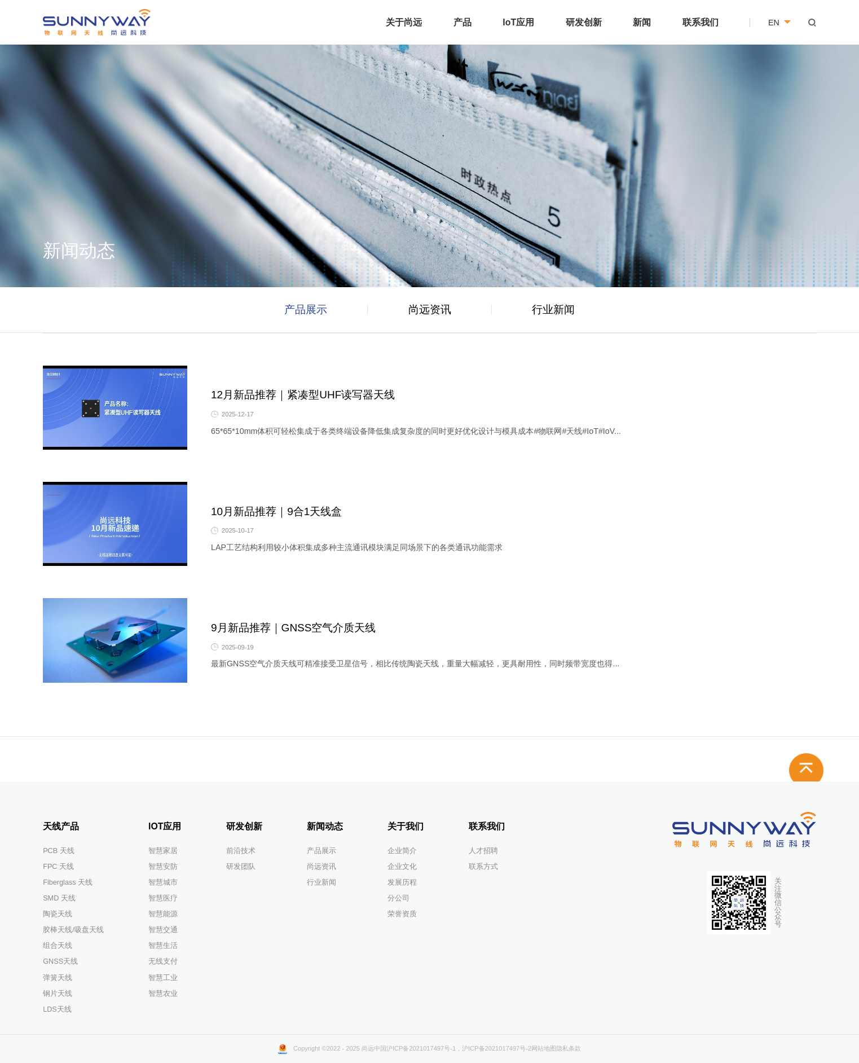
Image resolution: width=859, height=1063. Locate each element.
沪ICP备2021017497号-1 (421, 1048)
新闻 (642, 22)
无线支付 (163, 961)
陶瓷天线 (57, 914)
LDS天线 (57, 1009)
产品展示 (305, 309)
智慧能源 (163, 914)
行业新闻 (553, 309)
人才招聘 (483, 851)
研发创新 (584, 22)
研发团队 (241, 867)
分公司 (398, 898)
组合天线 (57, 946)
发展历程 (402, 882)
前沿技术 (241, 851)
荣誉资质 (402, 914)
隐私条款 (568, 1048)
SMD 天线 (59, 898)
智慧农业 (163, 994)
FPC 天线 (58, 867)
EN (779, 22)
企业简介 (402, 851)
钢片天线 (57, 994)
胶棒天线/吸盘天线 (73, 930)
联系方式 (483, 867)
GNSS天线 (60, 961)
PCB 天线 (58, 851)
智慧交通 (163, 930)
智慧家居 (163, 851)
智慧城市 (163, 882)
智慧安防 (163, 867)
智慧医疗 (163, 898)
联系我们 (700, 22)
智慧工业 (163, 978)
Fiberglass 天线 (67, 882)
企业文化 (402, 867)
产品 (462, 22)
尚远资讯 (429, 309)
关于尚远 (404, 22)
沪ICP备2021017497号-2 (496, 1048)
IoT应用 (518, 22)
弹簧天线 (57, 978)
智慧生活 (163, 946)
